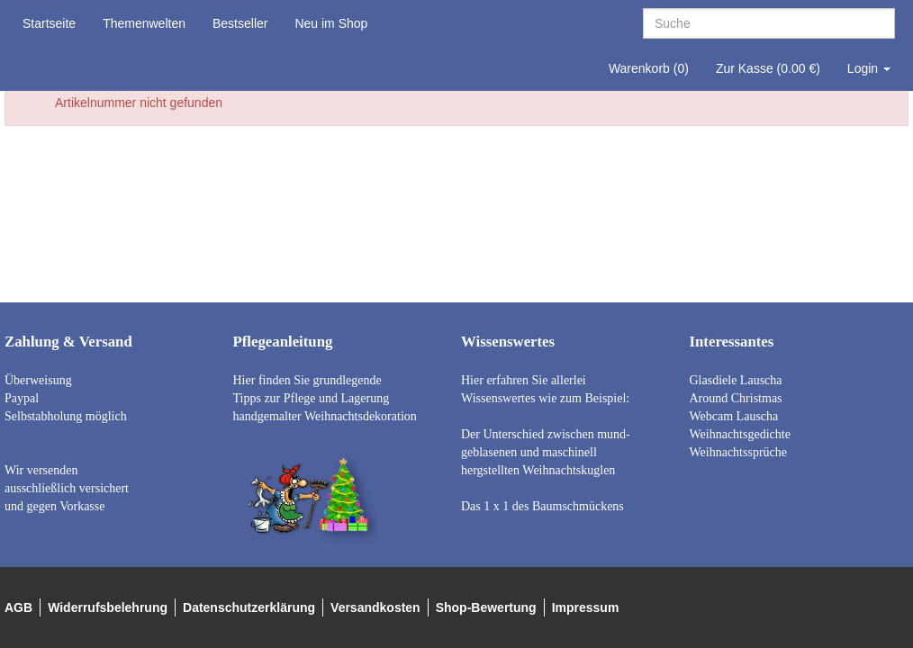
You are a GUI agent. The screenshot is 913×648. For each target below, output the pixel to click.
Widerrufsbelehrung (107, 607)
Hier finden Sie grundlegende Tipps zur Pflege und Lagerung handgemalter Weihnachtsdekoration (325, 398)
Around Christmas (736, 398)
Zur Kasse (768, 68)
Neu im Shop (330, 23)
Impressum (585, 607)
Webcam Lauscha (734, 416)
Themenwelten (144, 23)
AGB (18, 607)
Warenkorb (649, 68)
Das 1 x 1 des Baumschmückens (542, 506)
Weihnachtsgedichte (740, 434)
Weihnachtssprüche (739, 452)
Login (868, 68)
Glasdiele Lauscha (736, 380)
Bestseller (239, 23)
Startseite (49, 23)
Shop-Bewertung (486, 607)
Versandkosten (375, 607)
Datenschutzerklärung (249, 607)
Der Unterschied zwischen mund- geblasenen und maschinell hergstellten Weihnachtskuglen (545, 452)
